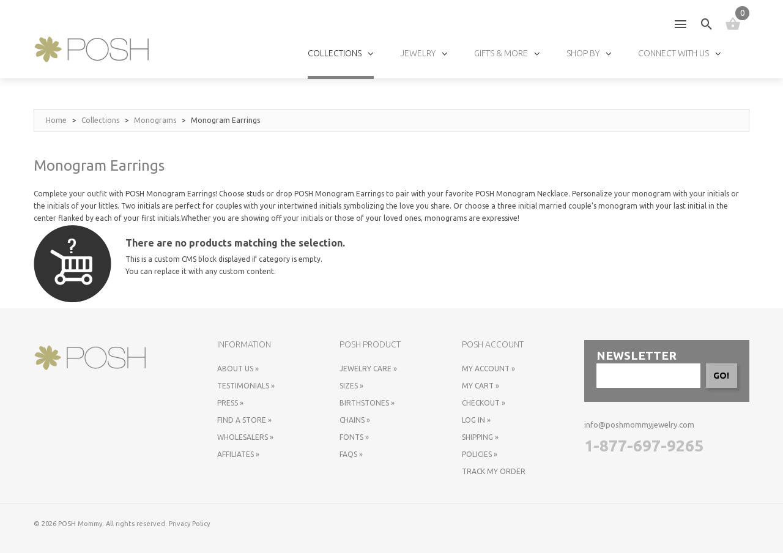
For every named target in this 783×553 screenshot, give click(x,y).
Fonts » (354, 437)
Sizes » (351, 386)
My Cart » (480, 386)
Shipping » (480, 437)
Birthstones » (367, 403)
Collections (100, 120)
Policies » (479, 454)
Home (56, 120)
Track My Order (493, 471)
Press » (230, 403)
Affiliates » (238, 454)
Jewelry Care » (368, 369)
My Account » (488, 369)
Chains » (355, 420)
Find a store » (244, 420)
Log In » (476, 420)
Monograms (155, 120)
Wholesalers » (245, 437)
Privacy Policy (189, 523)
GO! (721, 375)
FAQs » (351, 454)
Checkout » (483, 403)
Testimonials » (246, 386)
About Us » (238, 369)
